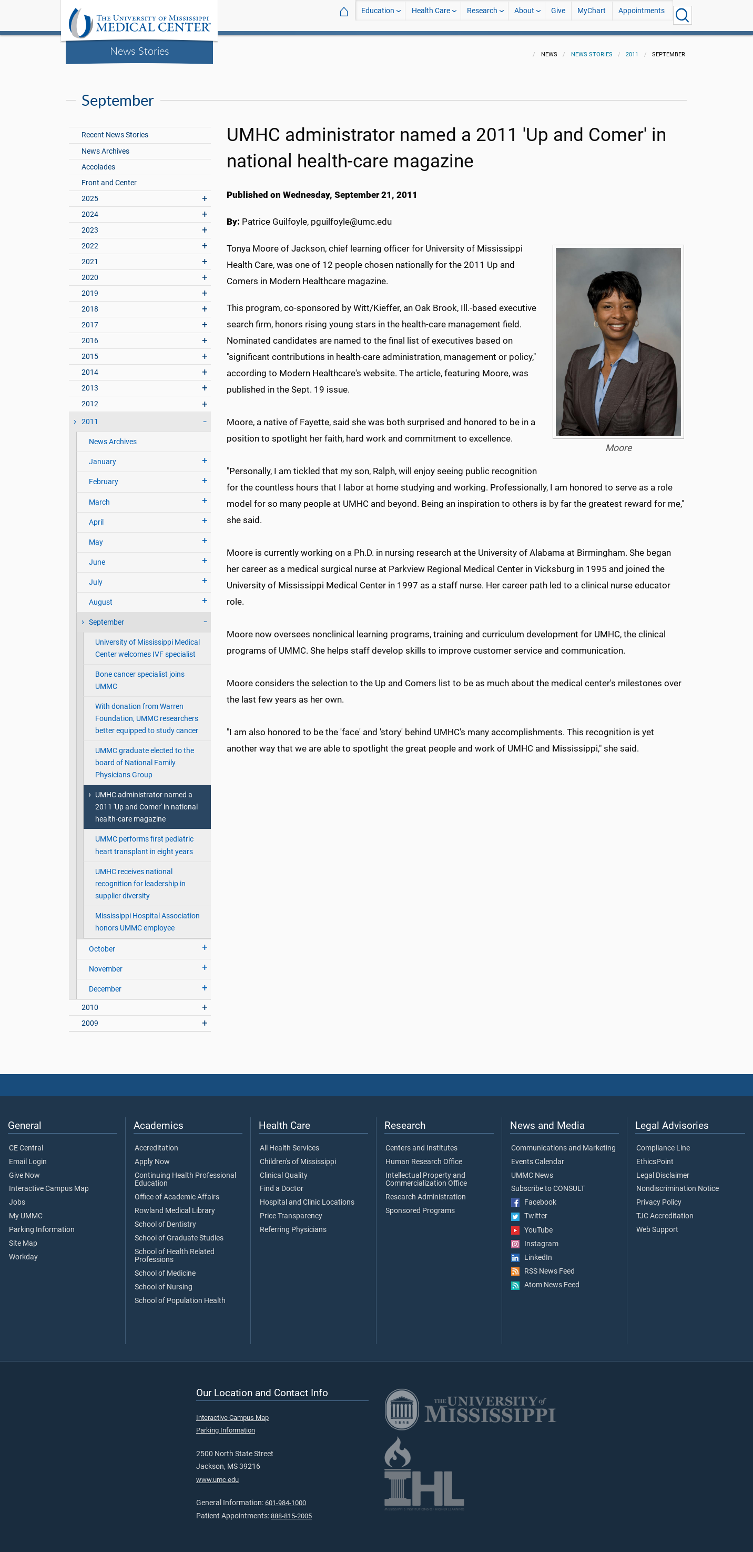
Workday (23, 1251)
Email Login (28, 1156)
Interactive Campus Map (49, 1182)
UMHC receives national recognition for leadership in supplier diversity (140, 877)
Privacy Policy (658, 1196)
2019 (90, 287)
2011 (632, 48)
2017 (90, 318)
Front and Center (109, 176)
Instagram (534, 1238)
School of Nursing (163, 1281)
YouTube (532, 1224)
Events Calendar (537, 1156)
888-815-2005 (291, 1510)
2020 (90, 271)
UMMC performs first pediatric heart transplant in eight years (144, 838)
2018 (90, 302)
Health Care (431, 15)
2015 (90, 350)
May (96, 536)
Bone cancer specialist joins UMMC (140, 674)
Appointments (641, 15)
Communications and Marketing (563, 1142)
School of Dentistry (165, 1218)
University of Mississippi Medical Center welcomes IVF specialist (147, 642)
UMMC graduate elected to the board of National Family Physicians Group (144, 756)
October (102, 942)
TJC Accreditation (665, 1210)
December (105, 982)
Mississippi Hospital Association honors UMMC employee (147, 915)
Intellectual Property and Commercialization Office (426, 1173)
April (96, 516)
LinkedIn (531, 1251)
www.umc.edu (217, 1473)
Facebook (533, 1196)
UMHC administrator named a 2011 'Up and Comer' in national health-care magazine (146, 800)
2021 (90, 255)
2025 (90, 192)
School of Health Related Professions (175, 1249)
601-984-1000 (285, 1496)
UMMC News (532, 1169)
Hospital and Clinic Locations (307, 1196)
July (96, 576)
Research (482, 15)
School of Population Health (180, 1294)
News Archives (105, 145)
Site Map (23, 1237)
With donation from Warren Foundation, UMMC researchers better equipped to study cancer (146, 712)
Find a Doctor (281, 1182)
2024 (90, 208)
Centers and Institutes (421, 1142)
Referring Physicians (293, 1223)
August (101, 596)
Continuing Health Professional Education (185, 1173)
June (97, 556)
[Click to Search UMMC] (682, 15)
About (524, 15)
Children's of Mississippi (298, 1156)
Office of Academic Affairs (177, 1191)
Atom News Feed (545, 1279)
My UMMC (26, 1210)
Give (558, 15)
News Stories (139, 50)
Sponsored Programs (420, 1204)
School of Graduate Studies (179, 1232)
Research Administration (425, 1191)
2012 (90, 397)
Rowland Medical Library (175, 1204)
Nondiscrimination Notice (677, 1182)
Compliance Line (663, 1142)
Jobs (17, 1196)
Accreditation (156, 1142)
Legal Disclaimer (662, 1169)
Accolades (98, 160)
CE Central (26, 1142)
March (99, 496)
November (106, 962)
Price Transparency (291, 1210)
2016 (90, 334)
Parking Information (42, 1223)
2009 (90, 1017)
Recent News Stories (115, 128)
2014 (90, 366)
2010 (90, 1001)
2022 (90, 239)
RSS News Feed (543, 1265)
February (103, 475)
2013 (90, 381)
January (102, 455)
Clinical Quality (284, 1169)
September (106, 616)
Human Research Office (423, 1156)
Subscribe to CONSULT (548, 1182)
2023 (90, 223)
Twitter (529, 1210)
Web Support (657, 1223)
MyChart (591, 15)
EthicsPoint (655, 1156)
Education (377, 15)
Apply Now (152, 1156)
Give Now (24, 1169)
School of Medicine (165, 1267)
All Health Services (289, 1142)
